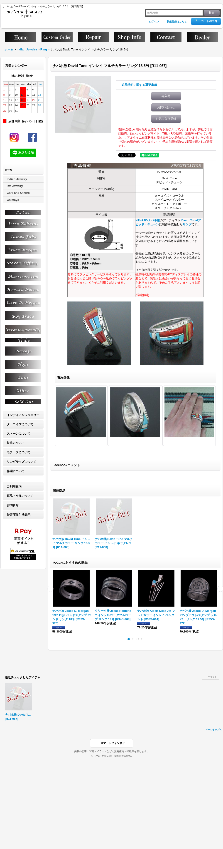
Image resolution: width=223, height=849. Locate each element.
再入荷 (166, 96)
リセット (212, 676)
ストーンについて (18, 433)
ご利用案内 (14, 486)
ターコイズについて (20, 424)
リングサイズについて (21, 461)
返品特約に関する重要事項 (139, 85)
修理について (16, 471)
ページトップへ (214, 729)
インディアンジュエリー (23, 415)
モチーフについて (18, 452)
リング (187, 224)
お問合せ (13, 505)
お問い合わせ (166, 107)
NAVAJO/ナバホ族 (147, 220)
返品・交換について (20, 496)
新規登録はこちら (177, 21)
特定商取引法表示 (18, 514)
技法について (16, 443)
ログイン (154, 21)
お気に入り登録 (166, 118)
